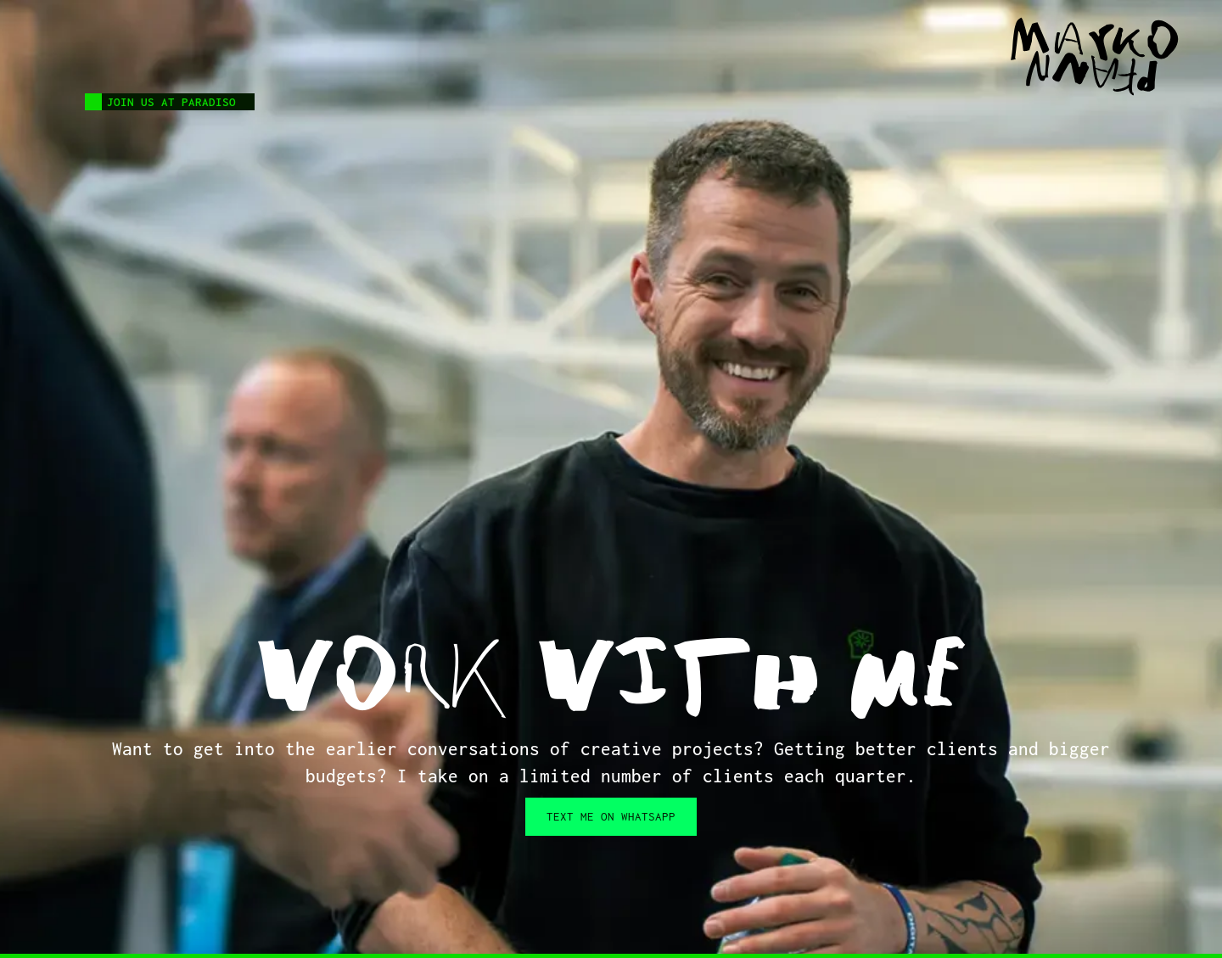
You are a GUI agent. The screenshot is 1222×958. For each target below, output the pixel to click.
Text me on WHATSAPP (611, 816)
